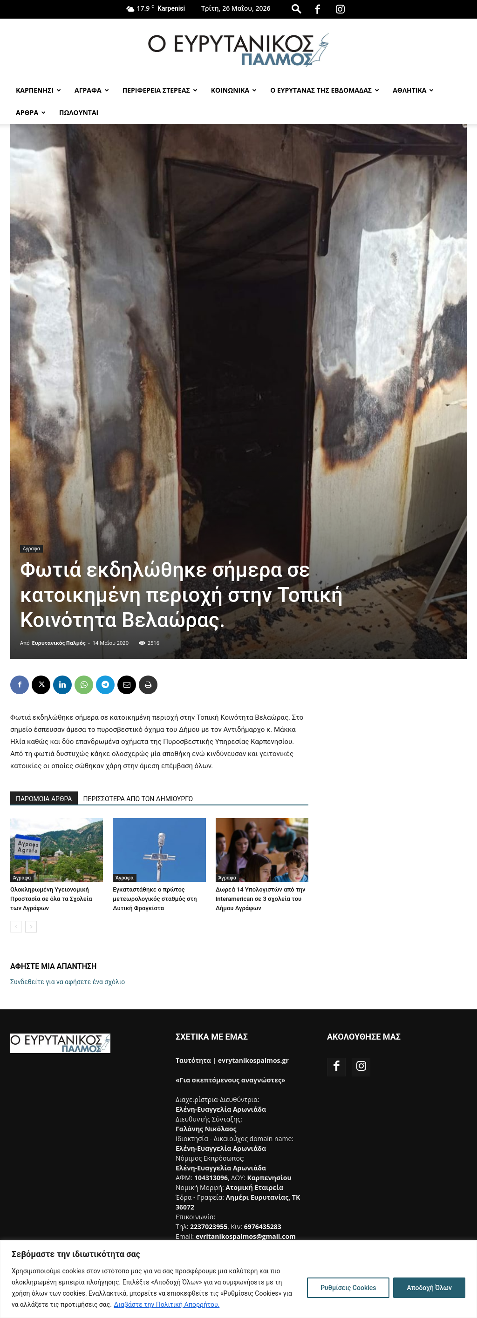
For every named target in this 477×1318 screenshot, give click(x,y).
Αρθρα (31, 112)
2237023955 (208, 1226)
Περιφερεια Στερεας (160, 90)
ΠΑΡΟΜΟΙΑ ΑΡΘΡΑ (44, 799)
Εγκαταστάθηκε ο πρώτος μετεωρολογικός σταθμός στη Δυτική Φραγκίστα (155, 899)
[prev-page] (16, 927)
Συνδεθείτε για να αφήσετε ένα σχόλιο (67, 982)
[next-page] (31, 927)
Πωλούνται (78, 112)
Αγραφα (92, 90)
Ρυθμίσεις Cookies (348, 1287)
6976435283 (262, 1226)
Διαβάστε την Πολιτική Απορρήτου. (166, 1304)
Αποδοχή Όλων (429, 1287)
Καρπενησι (38, 90)
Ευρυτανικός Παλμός (59, 642)
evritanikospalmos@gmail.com (246, 1236)
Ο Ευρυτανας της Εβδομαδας (324, 90)
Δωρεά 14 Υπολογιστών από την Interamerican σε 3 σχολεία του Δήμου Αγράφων (261, 899)
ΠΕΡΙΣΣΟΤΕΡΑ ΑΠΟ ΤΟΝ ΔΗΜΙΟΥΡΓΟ (138, 799)
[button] (296, 8)
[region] (238, 1279)
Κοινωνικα (234, 90)
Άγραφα (31, 548)
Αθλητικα (413, 90)
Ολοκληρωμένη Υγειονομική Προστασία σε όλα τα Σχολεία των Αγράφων (51, 899)
